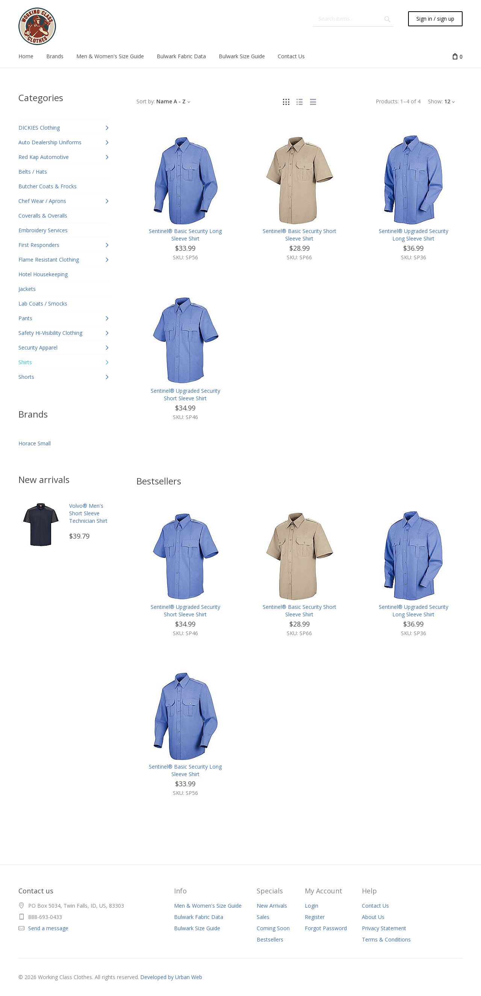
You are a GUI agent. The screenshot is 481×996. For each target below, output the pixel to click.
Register (315, 916)
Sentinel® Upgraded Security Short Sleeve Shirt (185, 394)
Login (311, 905)
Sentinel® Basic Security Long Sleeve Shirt (185, 234)
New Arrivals (272, 905)
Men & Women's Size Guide (208, 905)
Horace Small (34, 443)
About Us (373, 916)
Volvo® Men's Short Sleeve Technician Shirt (88, 513)
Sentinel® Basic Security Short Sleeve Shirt (299, 234)
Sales (263, 916)
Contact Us (375, 905)
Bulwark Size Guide (197, 928)
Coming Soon (273, 928)
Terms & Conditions (386, 939)
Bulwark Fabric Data (198, 916)
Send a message (48, 928)
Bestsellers (270, 939)
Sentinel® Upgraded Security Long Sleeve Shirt (413, 234)
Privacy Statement (384, 928)
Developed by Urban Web (171, 977)
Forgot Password (326, 928)
